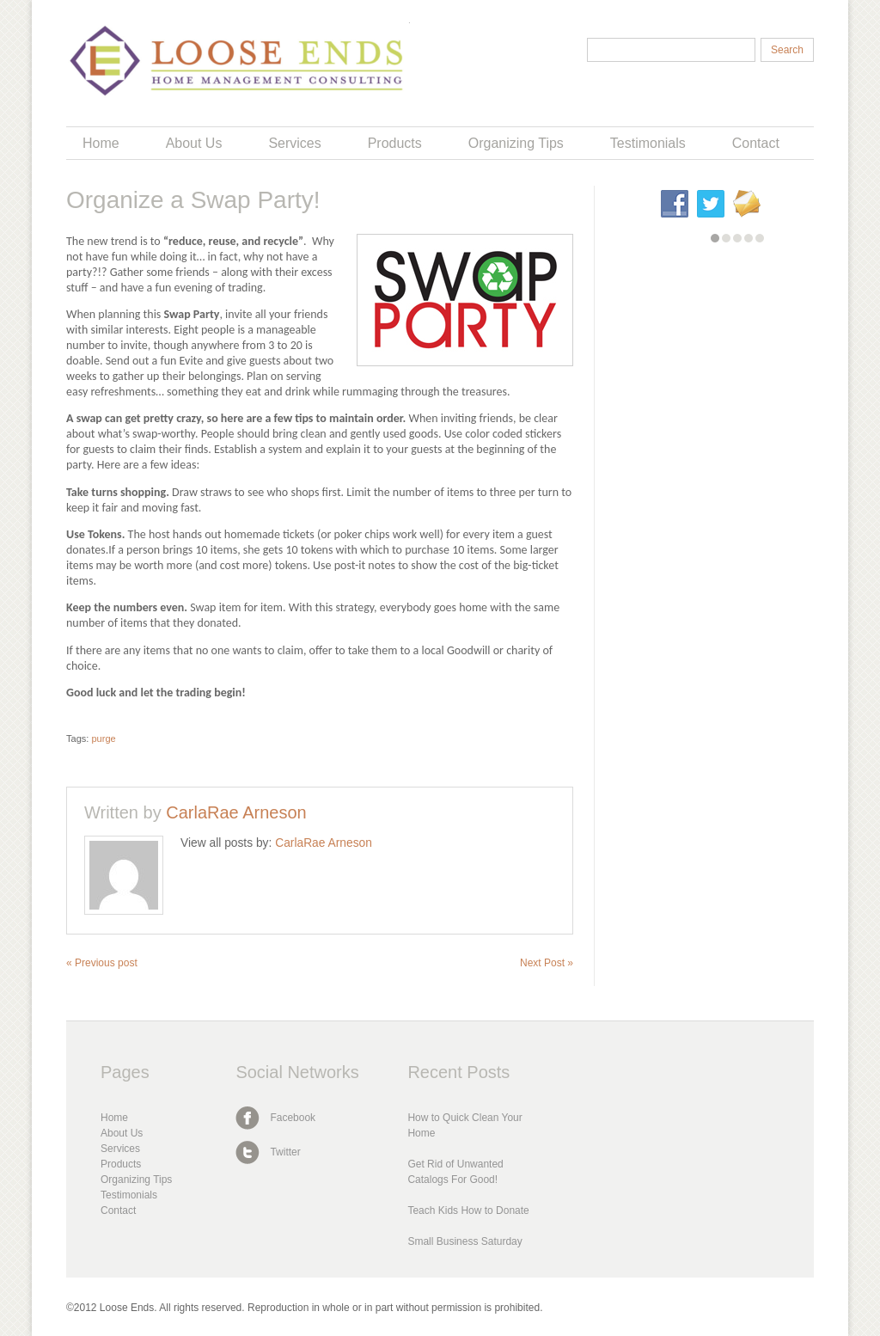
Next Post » (546, 963)
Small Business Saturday (464, 1241)
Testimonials (648, 143)
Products (395, 143)
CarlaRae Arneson (236, 812)
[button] (715, 238)
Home (100, 143)
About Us (194, 143)
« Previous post (102, 963)
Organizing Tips (516, 143)
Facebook (292, 1118)
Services (294, 143)
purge (103, 738)
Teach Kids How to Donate (468, 1210)
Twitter (285, 1152)
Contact (755, 143)
